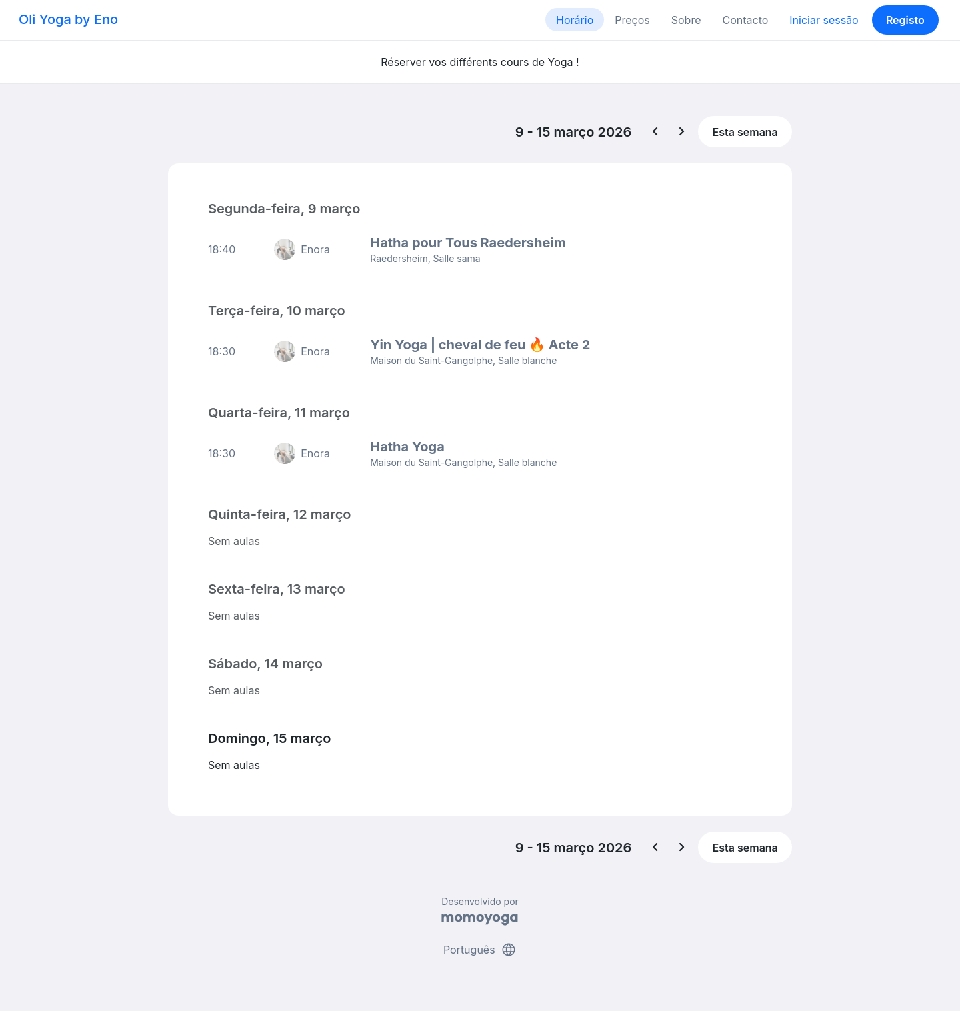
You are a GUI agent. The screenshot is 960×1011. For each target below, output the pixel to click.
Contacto (745, 20)
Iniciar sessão (823, 20)
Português (480, 950)
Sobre (686, 20)
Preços (632, 20)
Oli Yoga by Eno (68, 19)
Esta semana (745, 132)
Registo (905, 20)
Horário (574, 20)
